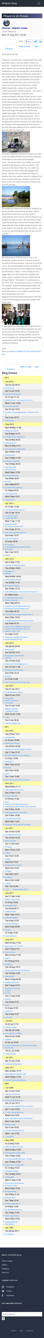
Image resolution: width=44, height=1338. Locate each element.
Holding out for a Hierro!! (13, 865)
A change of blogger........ (13, 586)
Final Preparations (11, 494)
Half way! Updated (11, 918)
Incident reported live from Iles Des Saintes (19, 621)
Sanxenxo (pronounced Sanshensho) (17, 970)
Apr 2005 (9, 1228)
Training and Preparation (13, 1064)
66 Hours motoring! (11, 475)
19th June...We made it (12, 1094)
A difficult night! (10, 912)
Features (5, 1269)
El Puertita (8, 847)
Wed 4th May (9, 1224)
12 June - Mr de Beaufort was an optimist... (19, 1106)
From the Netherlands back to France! (17, 547)
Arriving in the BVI (11, 524)
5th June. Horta (10, 1124)
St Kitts (7, 555)
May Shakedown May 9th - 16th (15, 1074)
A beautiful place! (11, 905)
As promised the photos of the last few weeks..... (21, 1045)
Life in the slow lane (12, 406)
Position (8, 991)
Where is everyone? (11, 600)
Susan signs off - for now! (14, 946)
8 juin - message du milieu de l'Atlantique (19, 1118)
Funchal (7, 883)
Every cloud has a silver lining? (15, 449)
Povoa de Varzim (11, 936)
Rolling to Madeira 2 (12, 924)
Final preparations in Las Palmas (16, 812)
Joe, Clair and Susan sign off (15, 510)
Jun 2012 (9, 382)
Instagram (8, 1286)
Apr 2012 (9, 503)
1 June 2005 (9, 1137)
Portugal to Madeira (11, 1171)
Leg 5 (7, 717)
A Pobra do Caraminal (12, 988)
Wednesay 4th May (11, 1222)
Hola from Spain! (10, 1027)
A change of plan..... (12, 1185)
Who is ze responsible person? (15, 532)
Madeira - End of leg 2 (12, 899)
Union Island (9, 698)
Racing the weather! (11, 431)
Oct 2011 (9, 828)
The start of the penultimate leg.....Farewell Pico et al (21, 413)
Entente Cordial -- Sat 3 (12, 631)
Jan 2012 (9, 686)
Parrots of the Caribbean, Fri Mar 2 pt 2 (18, 627)
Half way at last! (10, 443)
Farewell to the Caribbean (13, 488)
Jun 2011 (9, 1057)
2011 (6, 727)
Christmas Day (10, 737)
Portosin (8, 999)
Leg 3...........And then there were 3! (16, 889)
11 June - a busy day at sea (14, 1112)
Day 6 (7, 802)
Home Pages (7, 1261)
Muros (7, 1005)
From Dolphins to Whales (13, 1033)
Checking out (9, 571)
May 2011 (9, 1068)
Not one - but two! (11, 796)
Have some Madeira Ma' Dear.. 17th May (18, 1159)
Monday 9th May (10, 1191)
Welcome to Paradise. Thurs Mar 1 (16, 637)
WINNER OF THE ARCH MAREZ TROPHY (18, 749)
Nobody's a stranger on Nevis (15, 565)
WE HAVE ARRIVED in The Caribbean (17, 755)
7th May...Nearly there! (12, 1204)
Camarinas (8, 1011)
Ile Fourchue (9, 545)
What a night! (9, 976)
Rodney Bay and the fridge (14, 670)
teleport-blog (9, 3)
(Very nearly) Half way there (14, 790)
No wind (8, 768)
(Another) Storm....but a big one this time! (19, 400)
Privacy (13, 1331)
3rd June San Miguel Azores (14, 1130)
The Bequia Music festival (13, 692)
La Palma (8, 871)
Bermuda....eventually (12, 461)
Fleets (4, 1265)
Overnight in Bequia (11, 711)
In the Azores (9, 421)
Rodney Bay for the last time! (14, 656)
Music (7, 774)
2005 (6, 1084)
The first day (9, 1048)
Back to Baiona (10, 952)
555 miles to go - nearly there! (15, 437)
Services (5, 1272)
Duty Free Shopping (11, 538)
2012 (6, 378)
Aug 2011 (9, 939)
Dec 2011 (9, 731)
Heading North (10, 455)
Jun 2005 (9, 1088)
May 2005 (9, 1140)
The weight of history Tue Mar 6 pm (17, 608)
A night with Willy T (11, 518)
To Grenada (9, 703)
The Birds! (8, 877)
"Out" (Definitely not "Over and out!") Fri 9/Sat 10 (21, 592)
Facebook (8, 1295)
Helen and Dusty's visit (12, 723)
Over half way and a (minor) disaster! (17, 780)
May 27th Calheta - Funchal (14, 1147)
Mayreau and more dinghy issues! (16, 664)
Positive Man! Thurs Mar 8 (13, 598)
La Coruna (8, 1017)
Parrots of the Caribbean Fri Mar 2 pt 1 (18, 629)
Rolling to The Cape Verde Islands (16, 804)
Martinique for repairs (12, 743)
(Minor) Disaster (10, 841)
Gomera (8, 859)
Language (29, 1331)
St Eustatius (9, 549)
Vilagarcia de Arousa (12, 982)
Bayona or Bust (10, 1197)
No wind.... (8, 481)
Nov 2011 (9, 783)
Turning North (9, 649)
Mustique (8, 676)
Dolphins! (8, 1039)
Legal (21, 1331)
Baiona (7, 958)
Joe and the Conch (11, 516)
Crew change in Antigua (13, 580)
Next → (36, 47)
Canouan (8, 658)
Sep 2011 (9, 893)
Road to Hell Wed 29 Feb (13, 639)
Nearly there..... (10, 761)
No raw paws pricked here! (14, 526)
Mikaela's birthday (11, 709)
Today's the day (10, 1054)
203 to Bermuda (10, 467)
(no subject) (9, 1234)
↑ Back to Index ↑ (24, 47)
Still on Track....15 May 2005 (14, 1165)
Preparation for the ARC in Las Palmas (18, 825)
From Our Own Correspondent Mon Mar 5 (19, 614)
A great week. (9, 500)
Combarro (8, 964)
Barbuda (8, 573)
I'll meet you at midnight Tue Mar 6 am (17, 606)
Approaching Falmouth (13, 394)
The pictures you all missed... (15, 1183)
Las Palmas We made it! (13, 835)
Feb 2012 (9, 643)
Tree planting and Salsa (13, 818)
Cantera (7, 853)
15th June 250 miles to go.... (14, 1100)
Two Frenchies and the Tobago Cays (17, 682)
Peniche (7, 930)
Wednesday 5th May (12, 1216)
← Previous (9, 47)
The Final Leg (9, 388)
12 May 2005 (9, 1177)
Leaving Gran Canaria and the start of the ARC (20, 806)
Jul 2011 (9, 1021)
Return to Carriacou (11, 700)
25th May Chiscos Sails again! (15, 1153)
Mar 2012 (9, 559)
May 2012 (9, 424)
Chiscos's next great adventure (15, 1080)
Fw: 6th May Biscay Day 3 (13, 1210)
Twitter (7, 1291)
